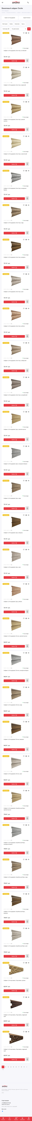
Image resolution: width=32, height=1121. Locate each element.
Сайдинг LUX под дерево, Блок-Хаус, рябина (14, 326)
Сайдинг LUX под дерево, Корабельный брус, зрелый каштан (14, 809)
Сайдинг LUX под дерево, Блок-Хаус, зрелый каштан (14, 120)
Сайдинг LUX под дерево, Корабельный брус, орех (15, 946)
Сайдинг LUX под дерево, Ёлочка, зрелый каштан (15, 636)
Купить (14, 61)
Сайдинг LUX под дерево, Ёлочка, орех (13, 773)
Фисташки (4, 24)
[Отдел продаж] (28, 2)
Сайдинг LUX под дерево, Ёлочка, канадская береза (16, 670)
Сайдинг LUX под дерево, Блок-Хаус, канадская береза (15, 189)
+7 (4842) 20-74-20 (6, 1102)
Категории (6, 28)
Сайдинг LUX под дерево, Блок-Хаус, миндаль (14, 257)
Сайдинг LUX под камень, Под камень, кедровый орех (15, 1015)
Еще (23, 24)
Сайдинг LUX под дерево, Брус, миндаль (13, 532)
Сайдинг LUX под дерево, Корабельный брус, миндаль (14, 912)
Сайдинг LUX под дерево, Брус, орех (12, 567)
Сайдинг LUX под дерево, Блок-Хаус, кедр (13, 222)
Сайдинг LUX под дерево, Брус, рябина (13, 601)
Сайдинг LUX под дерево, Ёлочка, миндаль (14, 739)
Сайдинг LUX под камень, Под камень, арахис (14, 980)
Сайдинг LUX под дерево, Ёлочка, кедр (13, 705)
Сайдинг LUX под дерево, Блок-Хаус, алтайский (15, 50)
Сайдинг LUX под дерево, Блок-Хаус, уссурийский (15, 395)
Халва (11, 24)
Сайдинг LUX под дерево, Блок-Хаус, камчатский (15, 154)
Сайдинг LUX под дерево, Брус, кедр (12, 498)
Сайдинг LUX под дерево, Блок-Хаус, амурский (15, 85)
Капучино (17, 24)
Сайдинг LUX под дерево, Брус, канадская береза (15, 463)
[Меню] (2, 2)
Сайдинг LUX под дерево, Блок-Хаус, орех (13, 291)
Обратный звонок (6, 1104)
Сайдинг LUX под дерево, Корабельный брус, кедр (16, 877)
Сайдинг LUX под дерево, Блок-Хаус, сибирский (15, 360)
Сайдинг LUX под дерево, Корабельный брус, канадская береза (14, 843)
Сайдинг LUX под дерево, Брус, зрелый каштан (15, 429)
